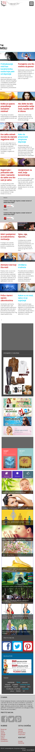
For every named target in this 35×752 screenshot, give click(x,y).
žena (18, 682)
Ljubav (2, 738)
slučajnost (7, 687)
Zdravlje (3, 734)
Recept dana (21, 733)
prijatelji (15, 685)
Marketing (21, 743)
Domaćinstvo (4, 741)
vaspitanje (10, 682)
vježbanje (22, 687)
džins (29, 687)
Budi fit (3, 736)
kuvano (15, 687)
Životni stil (3, 729)
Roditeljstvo (4, 739)
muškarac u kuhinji (13, 689)
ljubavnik (25, 682)
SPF (24, 691)
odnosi (12, 691)
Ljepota (3, 733)
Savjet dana (21, 734)
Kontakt (20, 741)
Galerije (20, 729)
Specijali (20, 731)
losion (18, 691)
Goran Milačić (30, 750)
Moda (2, 731)
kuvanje (25, 689)
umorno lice (25, 684)
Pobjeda (7, 684)
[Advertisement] (17, 24)
